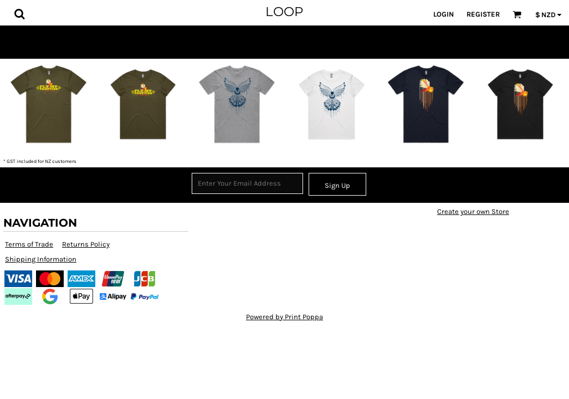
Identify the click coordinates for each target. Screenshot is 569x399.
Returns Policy (86, 244)
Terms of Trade (29, 244)
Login (443, 14)
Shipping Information (40, 259)
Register (483, 14)
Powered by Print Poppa (284, 317)
